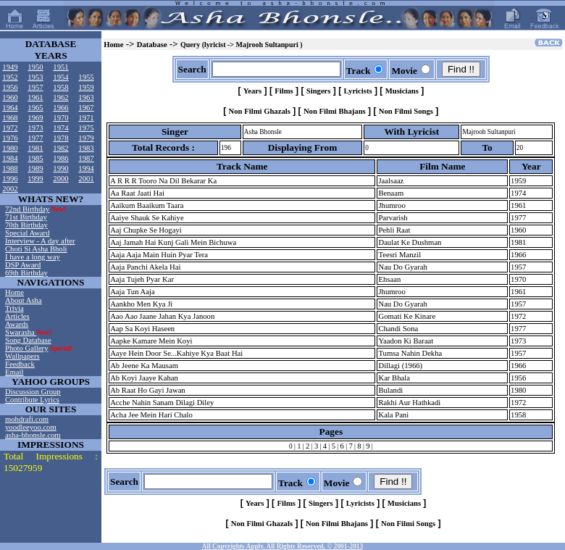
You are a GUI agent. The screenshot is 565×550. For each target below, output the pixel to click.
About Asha (23, 300)
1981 (35, 148)
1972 (9, 128)
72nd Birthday (27, 209)
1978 (60, 138)
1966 (60, 108)
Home (14, 292)
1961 (35, 97)
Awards (16, 324)
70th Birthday (26, 225)
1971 (85, 118)
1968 (9, 118)
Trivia (14, 308)
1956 (9, 87)
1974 (60, 128)
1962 (60, 97)
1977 (35, 138)
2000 (60, 179)
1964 (9, 108)
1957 (35, 87)
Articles (17, 316)
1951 (60, 67)
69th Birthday (26, 273)
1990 (60, 168)
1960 (9, 97)
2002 (9, 189)
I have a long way (32, 257)
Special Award (27, 233)
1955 (85, 77)
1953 (35, 77)
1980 (9, 148)
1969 (35, 118)
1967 (85, 108)
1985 (35, 158)
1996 (9, 179)
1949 (9, 67)
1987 (85, 158)
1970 (60, 118)
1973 (35, 128)
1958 (60, 87)
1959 (85, 87)
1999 (35, 179)
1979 (85, 138)
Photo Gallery (27, 348)
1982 (60, 148)
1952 (9, 77)
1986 (60, 158)
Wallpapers (22, 356)
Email (14, 372)
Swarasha (21, 332)
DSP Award (23, 265)
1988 (9, 168)
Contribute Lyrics (32, 400)
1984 (9, 158)
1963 (85, 97)
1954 (60, 77)
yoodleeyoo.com (30, 427)
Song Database (28, 340)
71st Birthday (26, 217)
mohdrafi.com (27, 419)
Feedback (20, 364)
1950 (35, 67)
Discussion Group (33, 392)
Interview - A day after (40, 241)
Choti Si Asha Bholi (36, 249)
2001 (85, 179)
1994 (85, 168)
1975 (85, 128)
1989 (35, 168)
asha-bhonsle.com (33, 435)
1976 (9, 138)
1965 (35, 108)
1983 (85, 148)
